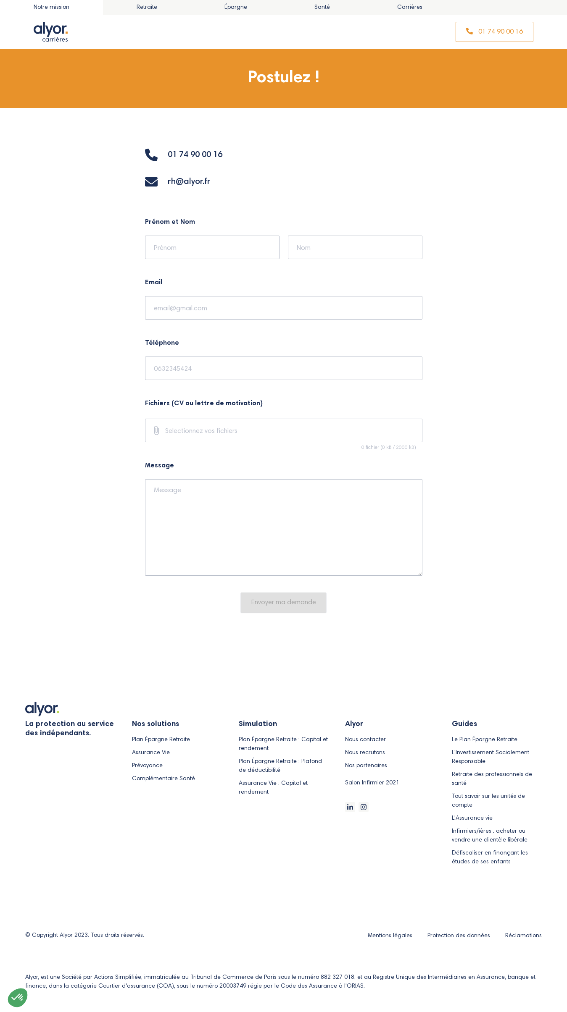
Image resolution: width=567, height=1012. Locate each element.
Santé (322, 7)
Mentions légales (391, 936)
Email (153, 282)
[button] (18, 998)
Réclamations (523, 936)
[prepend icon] (156, 430)
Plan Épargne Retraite (161, 740)
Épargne (235, 7)
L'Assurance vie (472, 818)
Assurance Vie (151, 753)
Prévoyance (147, 766)
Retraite (147, 7)
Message (159, 465)
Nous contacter (365, 740)
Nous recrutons (365, 753)
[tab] (147, 7)
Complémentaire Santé (163, 779)
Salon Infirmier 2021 (372, 783)
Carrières (409, 7)
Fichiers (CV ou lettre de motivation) (204, 403)
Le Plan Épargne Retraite (484, 740)
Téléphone (162, 343)
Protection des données (459, 936)
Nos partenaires (366, 766)
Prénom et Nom (170, 222)
